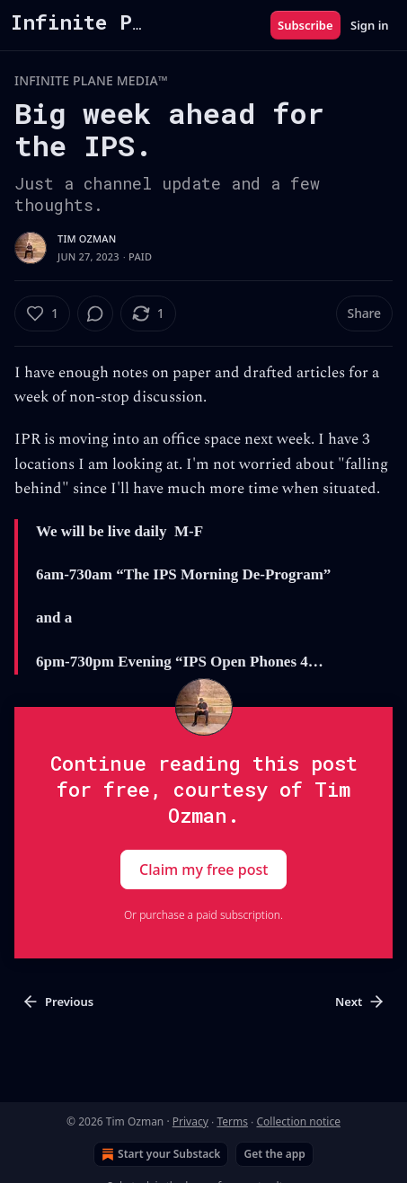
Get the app (274, 1153)
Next (360, 1002)
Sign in (369, 25)
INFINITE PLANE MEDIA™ (91, 80)
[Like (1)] (42, 313)
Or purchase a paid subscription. (203, 915)
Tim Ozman (87, 238)
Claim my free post (203, 868)
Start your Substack (159, 1154)
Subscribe (305, 25)
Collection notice (298, 1121)
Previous (57, 1002)
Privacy (190, 1121)
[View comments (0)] (95, 313)
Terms (232, 1121)
